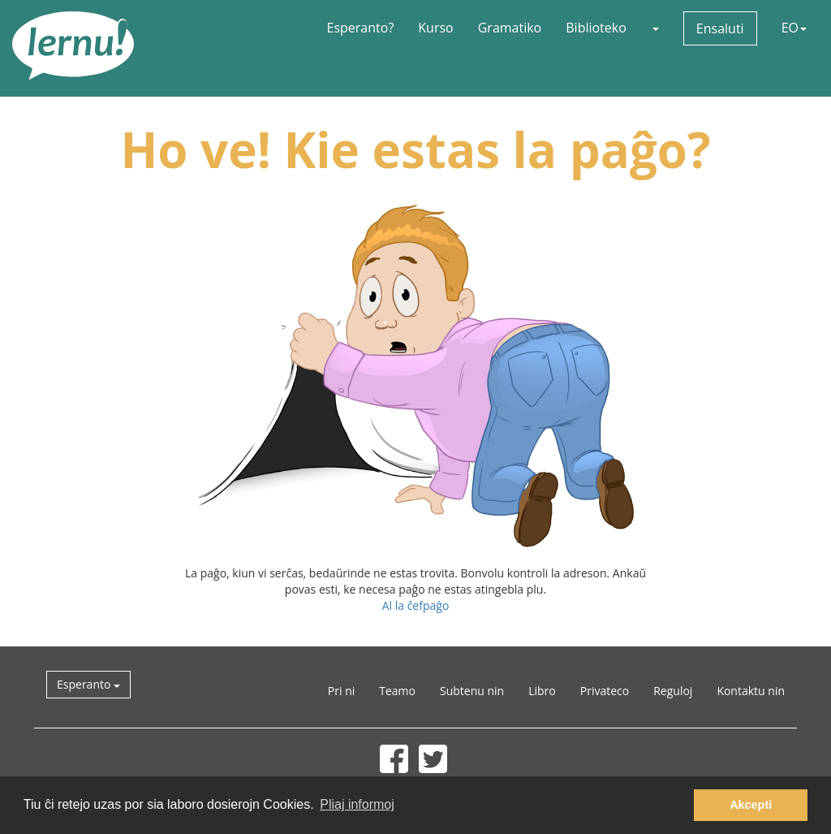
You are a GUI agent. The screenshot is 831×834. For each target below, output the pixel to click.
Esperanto (88, 684)
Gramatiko (510, 28)
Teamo (397, 690)
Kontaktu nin (751, 690)
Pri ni (341, 690)
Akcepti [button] (751, 804)
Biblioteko (596, 28)
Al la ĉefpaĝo (416, 605)
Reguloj (672, 690)
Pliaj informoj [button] (357, 804)
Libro (542, 690)
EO (794, 28)
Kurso (435, 28)
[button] (655, 27)
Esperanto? (360, 28)
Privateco (604, 690)
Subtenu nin (472, 690)
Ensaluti (720, 28)
